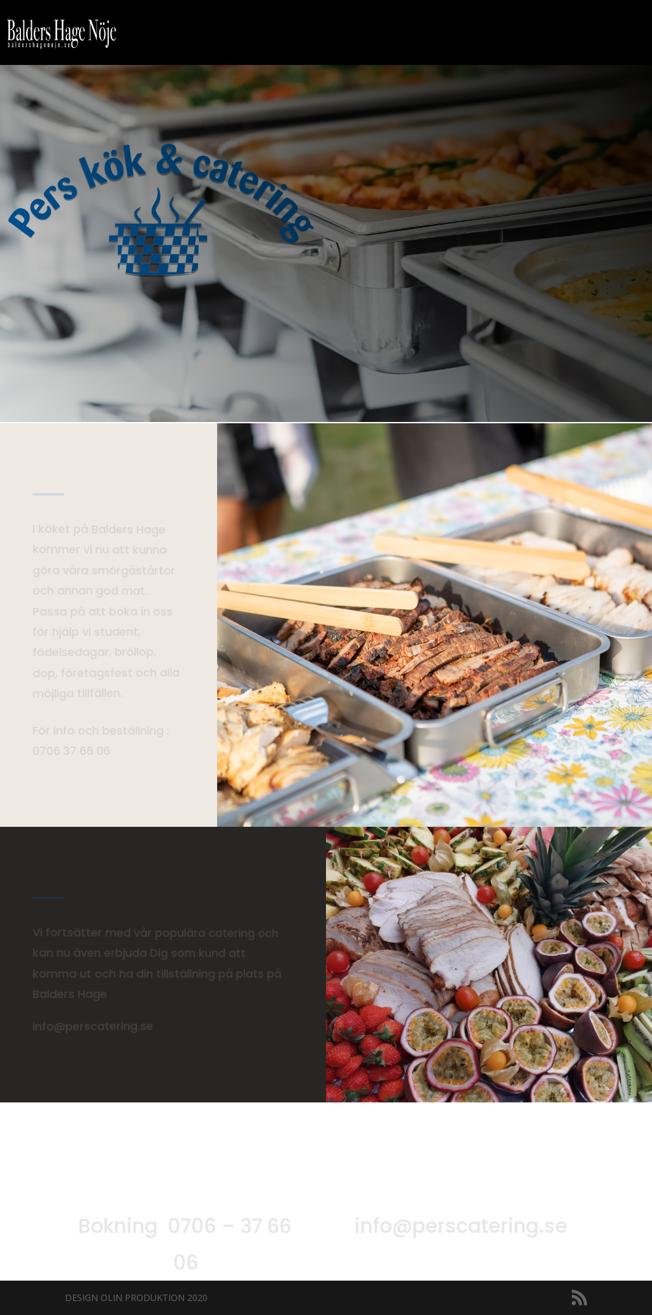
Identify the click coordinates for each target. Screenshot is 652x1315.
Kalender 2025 (472, 33)
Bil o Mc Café (308, 33)
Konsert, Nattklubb (579, 33)
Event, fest (388, 33)
